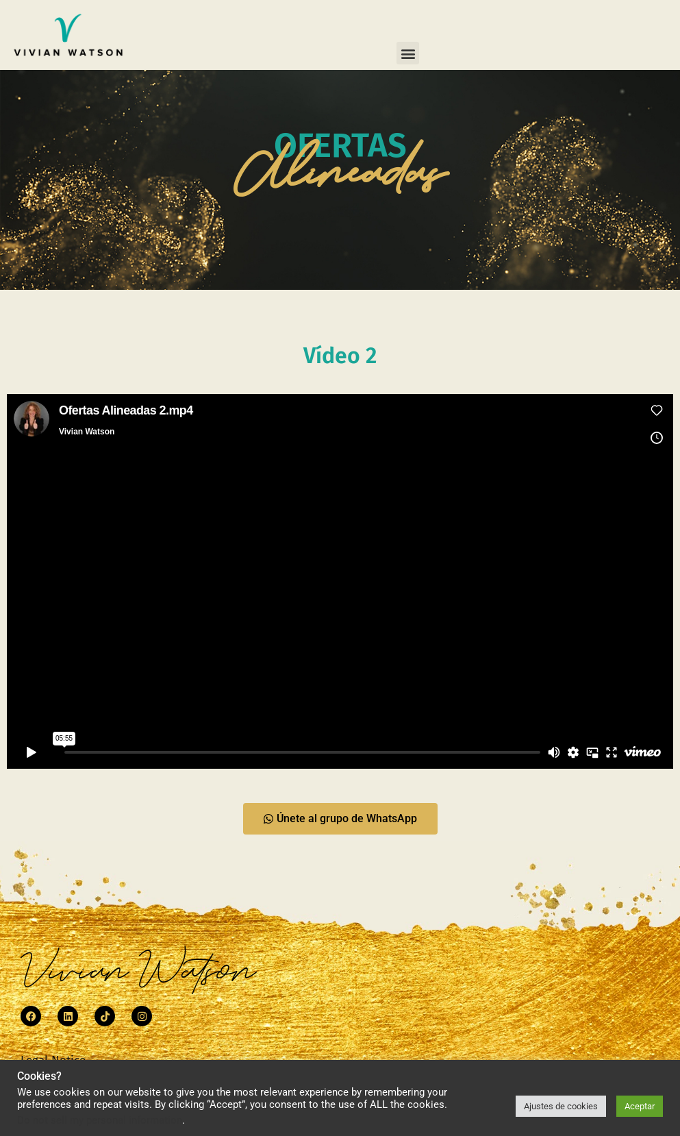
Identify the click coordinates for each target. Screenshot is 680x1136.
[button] (407, 53)
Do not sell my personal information (99, 1120)
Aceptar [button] (640, 1106)
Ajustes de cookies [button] (561, 1106)
